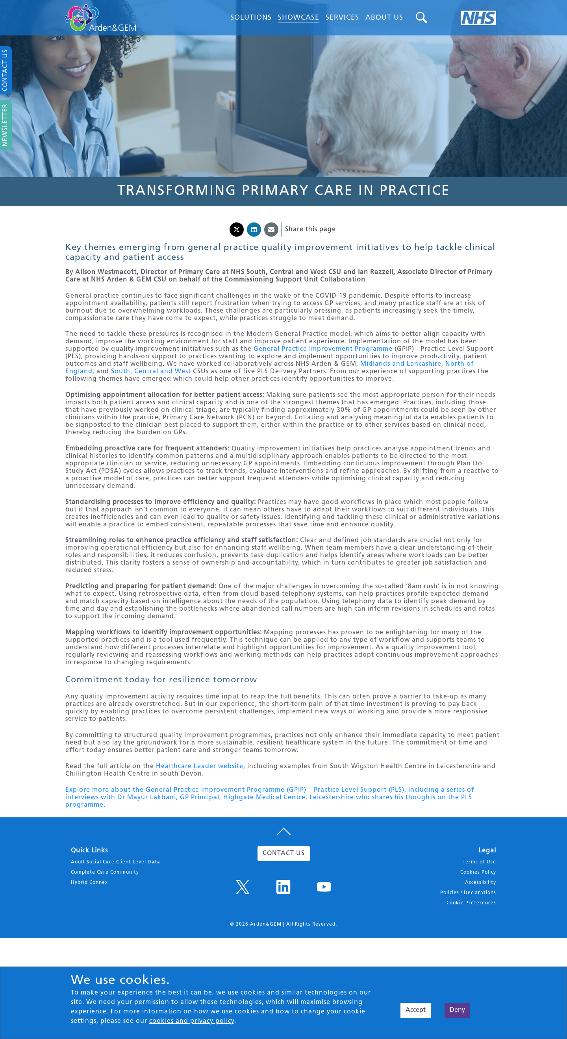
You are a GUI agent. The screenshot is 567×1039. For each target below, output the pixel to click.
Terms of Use (479, 909)
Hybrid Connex (89, 929)
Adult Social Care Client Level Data (115, 909)
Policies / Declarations (468, 939)
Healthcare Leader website (199, 806)
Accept (416, 1010)
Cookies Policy (478, 919)
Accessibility (480, 929)
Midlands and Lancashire (400, 371)
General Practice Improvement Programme (323, 356)
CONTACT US (284, 900)
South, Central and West (151, 378)
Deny (457, 1010)
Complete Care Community (105, 919)
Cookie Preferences (471, 950)
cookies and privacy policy (191, 1021)
